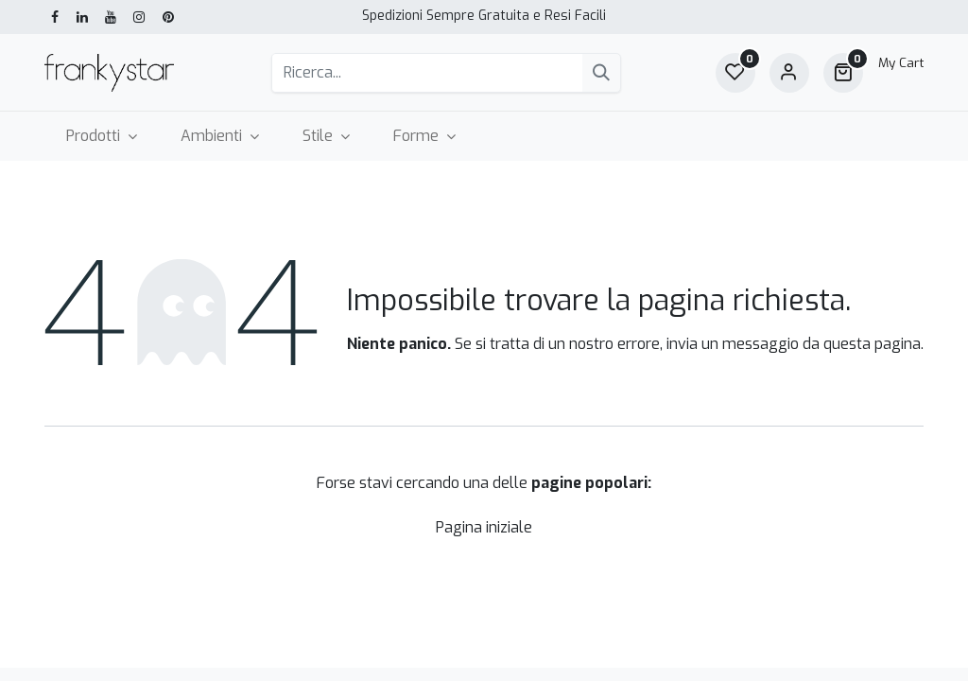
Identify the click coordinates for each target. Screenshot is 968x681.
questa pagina (872, 344)
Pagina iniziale (484, 527)
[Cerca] (601, 73)
